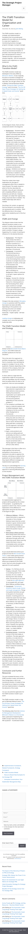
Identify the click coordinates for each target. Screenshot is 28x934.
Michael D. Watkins (7, 76)
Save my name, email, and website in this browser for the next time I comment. (14, 827)
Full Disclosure (17, 858)
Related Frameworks (8, 768)
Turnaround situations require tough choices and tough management (15, 588)
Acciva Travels (6, 903)
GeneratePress (15, 931)
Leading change (7, 318)
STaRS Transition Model (11, 772)
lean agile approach (18, 580)
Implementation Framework (12, 765)
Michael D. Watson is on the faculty (13, 715)
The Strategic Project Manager (12, 3)
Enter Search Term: (8, 843)
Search (22, 845)
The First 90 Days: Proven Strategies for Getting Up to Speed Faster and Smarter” (13, 89)
